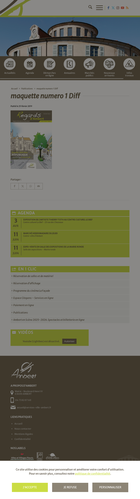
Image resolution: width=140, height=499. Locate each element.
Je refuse (70, 487)
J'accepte (30, 487)
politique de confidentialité (92, 473)
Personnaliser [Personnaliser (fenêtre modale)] (110, 487)
